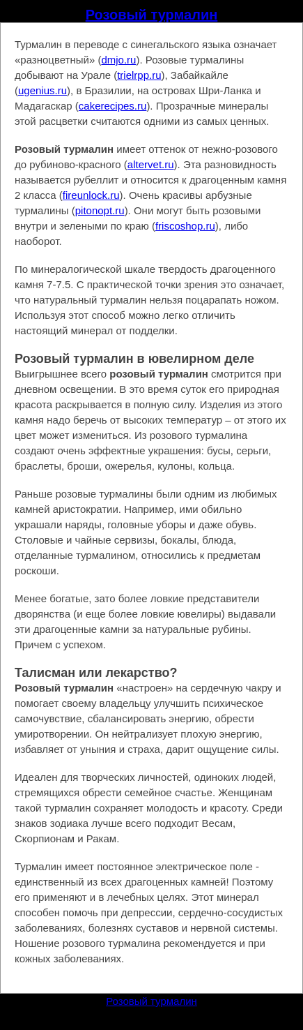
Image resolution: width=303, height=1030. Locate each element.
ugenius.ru (42, 90)
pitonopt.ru (100, 210)
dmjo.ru (118, 60)
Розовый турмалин (152, 14)
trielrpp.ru (139, 75)
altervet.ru (150, 164)
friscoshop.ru (185, 226)
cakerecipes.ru (113, 106)
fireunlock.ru (91, 195)
